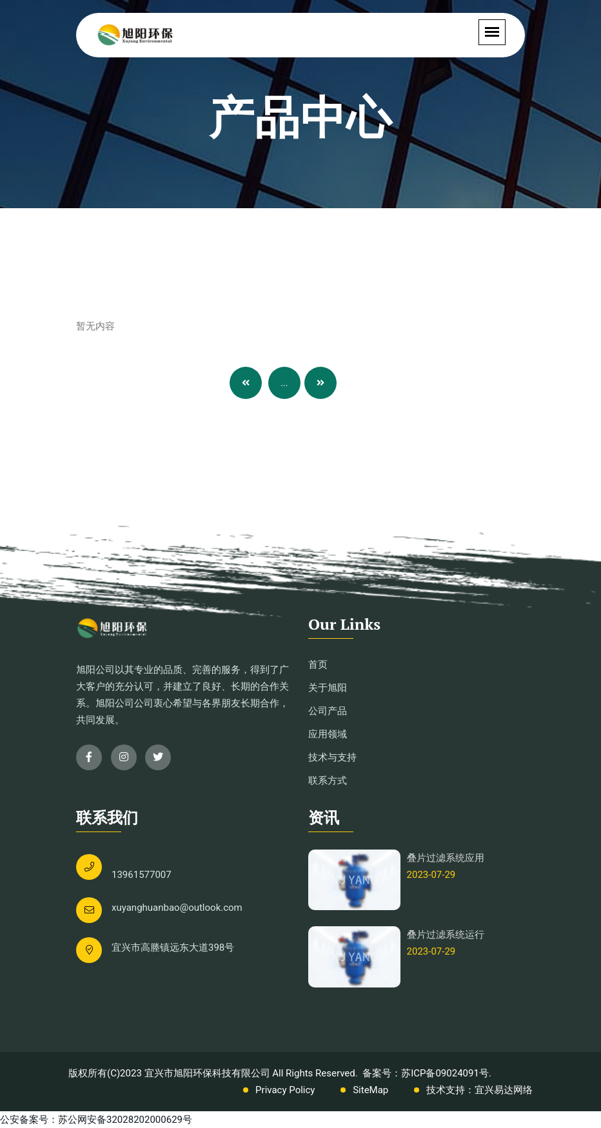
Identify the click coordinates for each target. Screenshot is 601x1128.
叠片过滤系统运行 (445, 934)
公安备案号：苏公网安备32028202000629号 (96, 1119)
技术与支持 (332, 757)
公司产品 (327, 711)
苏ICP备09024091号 (445, 1073)
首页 (318, 664)
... (284, 383)
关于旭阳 (327, 688)
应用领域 (327, 734)
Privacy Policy (285, 1090)
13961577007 (142, 874)
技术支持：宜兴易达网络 (479, 1090)
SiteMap (370, 1090)
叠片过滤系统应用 (445, 858)
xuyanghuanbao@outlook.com (177, 907)
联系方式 (327, 780)
